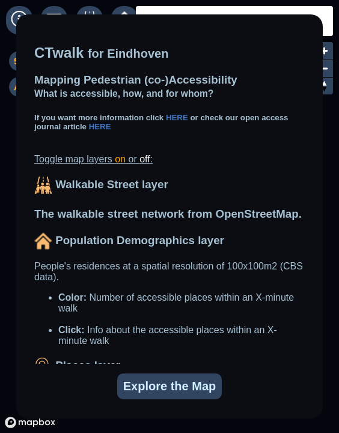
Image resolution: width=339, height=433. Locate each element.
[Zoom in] (324, 51)
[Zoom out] (324, 68)
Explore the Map (169, 386)
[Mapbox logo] (30, 422)
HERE (178, 117)
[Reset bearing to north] (324, 85)
